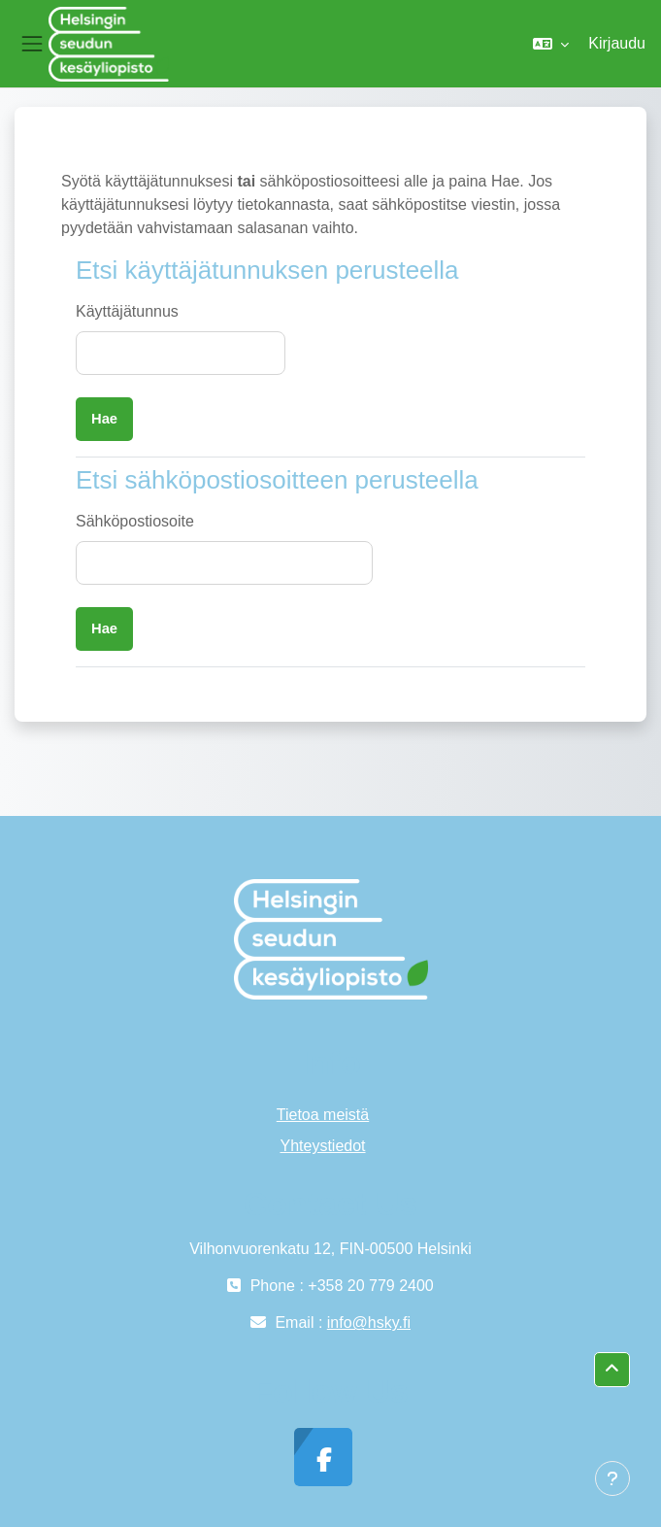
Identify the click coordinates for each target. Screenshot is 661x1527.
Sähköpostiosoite (135, 521)
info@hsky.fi (369, 1322)
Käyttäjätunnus (127, 311)
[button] (550, 43)
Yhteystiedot (322, 1145)
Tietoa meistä (323, 1114)
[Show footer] (612, 1478)
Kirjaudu (616, 43)
